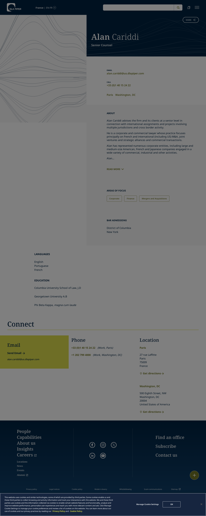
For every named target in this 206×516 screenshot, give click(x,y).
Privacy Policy (59, 511)
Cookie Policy (76, 511)
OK (171, 504)
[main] (103, 504)
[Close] (201, 504)
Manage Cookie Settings (147, 504)
